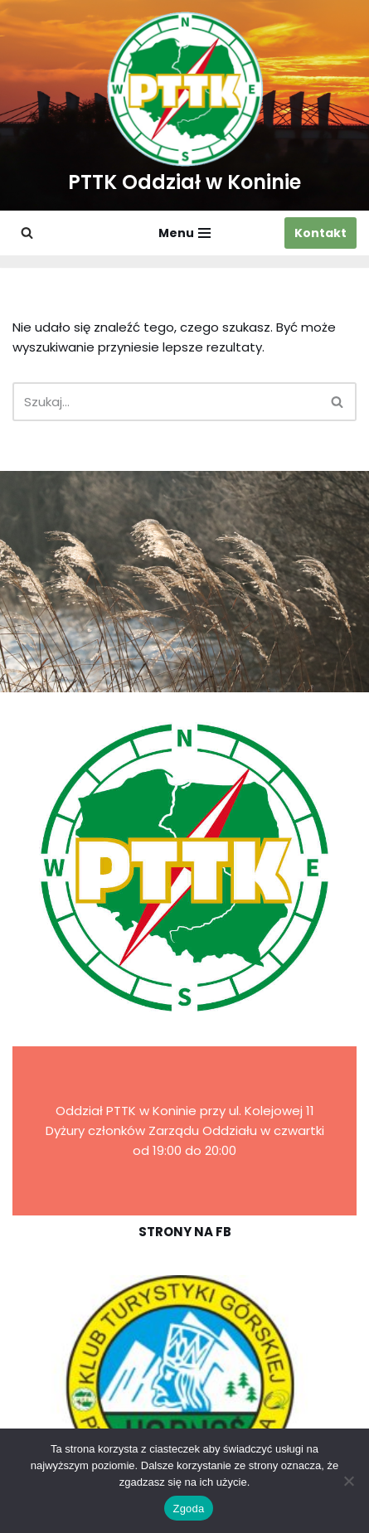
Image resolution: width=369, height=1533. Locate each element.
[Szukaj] (27, 232)
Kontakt (320, 233)
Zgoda (188, 1508)
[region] (184, 1386)
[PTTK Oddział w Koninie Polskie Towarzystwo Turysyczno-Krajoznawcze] (184, 105)
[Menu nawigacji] (184, 233)
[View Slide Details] (184, 1386)
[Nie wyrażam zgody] (348, 1480)
